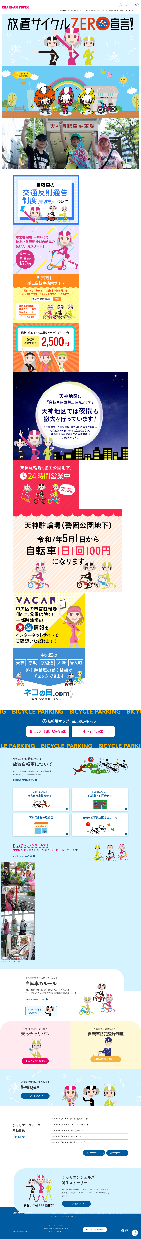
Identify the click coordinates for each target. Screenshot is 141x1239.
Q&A (121, 10)
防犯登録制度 (113, 10)
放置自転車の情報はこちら (25, 780)
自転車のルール (90, 10)
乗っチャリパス (102, 10)
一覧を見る (19, 1137)
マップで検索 (93, 732)
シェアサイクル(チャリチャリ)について (62, 1216)
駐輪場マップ (64, 10)
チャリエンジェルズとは (24, 856)
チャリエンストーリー (131, 10)
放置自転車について (77, 10)
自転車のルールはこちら (36, 999)
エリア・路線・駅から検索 (48, 732)
